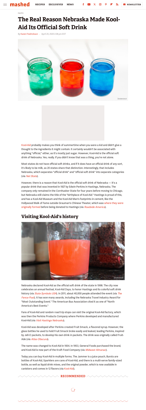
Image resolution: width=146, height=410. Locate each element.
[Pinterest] (106, 5)
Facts (21, 13)
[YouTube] (89, 5)
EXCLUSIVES (56, 4)
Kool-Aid (26, 145)
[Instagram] (100, 5)
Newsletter (132, 4)
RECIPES (40, 4)
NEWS (70, 4)
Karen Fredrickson (29, 34)
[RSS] (117, 5)
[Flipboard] (111, 5)
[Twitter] (94, 5)
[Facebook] (83, 5)
